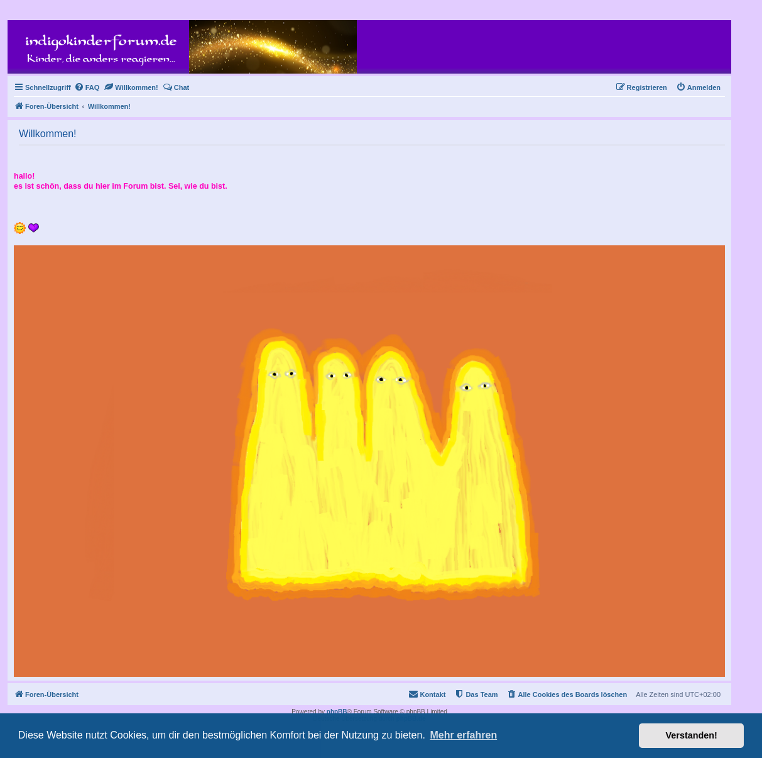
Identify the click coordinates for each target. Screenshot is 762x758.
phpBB (337, 711)
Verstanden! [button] (691, 735)
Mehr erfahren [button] (463, 735)
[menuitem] (87, 87)
